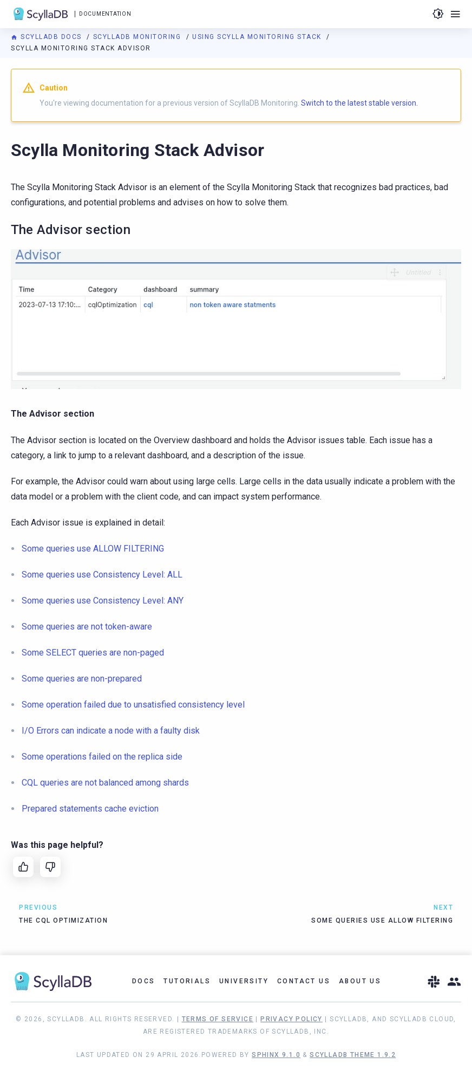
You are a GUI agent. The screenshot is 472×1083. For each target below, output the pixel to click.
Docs (143, 981)
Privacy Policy (291, 1019)
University (243, 981)
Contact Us (303, 981)
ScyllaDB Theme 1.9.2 (353, 1055)
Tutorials (187, 981)
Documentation (105, 14)
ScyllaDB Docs (47, 37)
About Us (360, 981)
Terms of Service (217, 1019)
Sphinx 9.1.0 (276, 1055)
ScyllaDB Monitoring (138, 37)
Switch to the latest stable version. (359, 103)
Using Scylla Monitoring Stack (258, 37)
